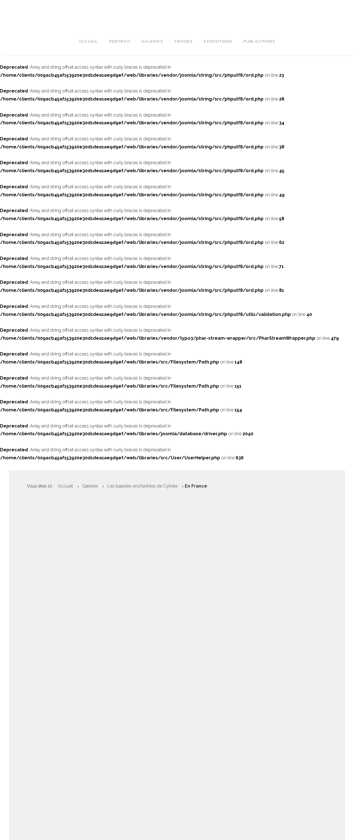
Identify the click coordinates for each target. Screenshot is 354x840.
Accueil (88, 41)
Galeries (152, 41)
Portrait (120, 41)
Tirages (183, 41)
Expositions (218, 41)
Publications (259, 41)
